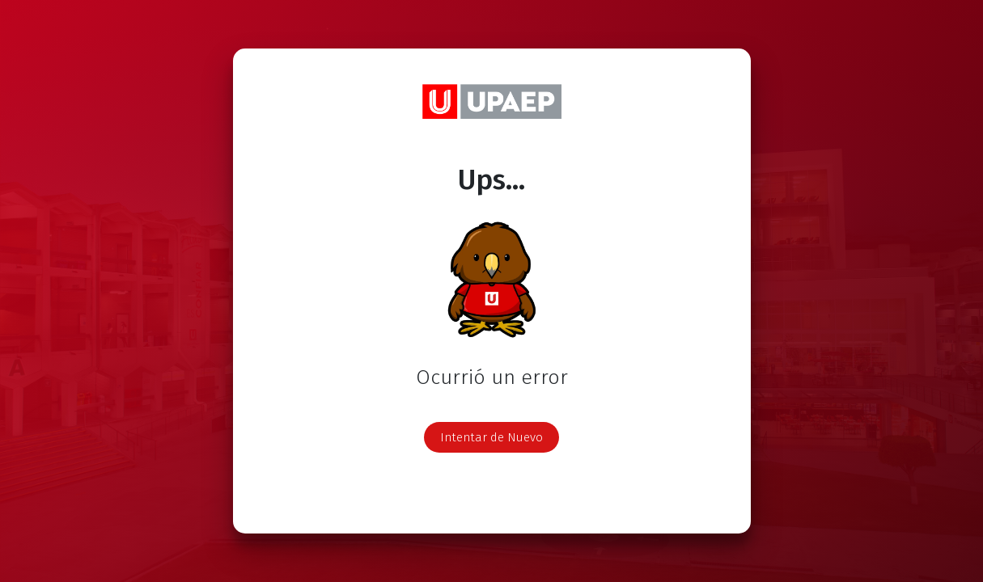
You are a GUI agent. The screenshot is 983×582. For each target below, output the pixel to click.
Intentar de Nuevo (491, 437)
